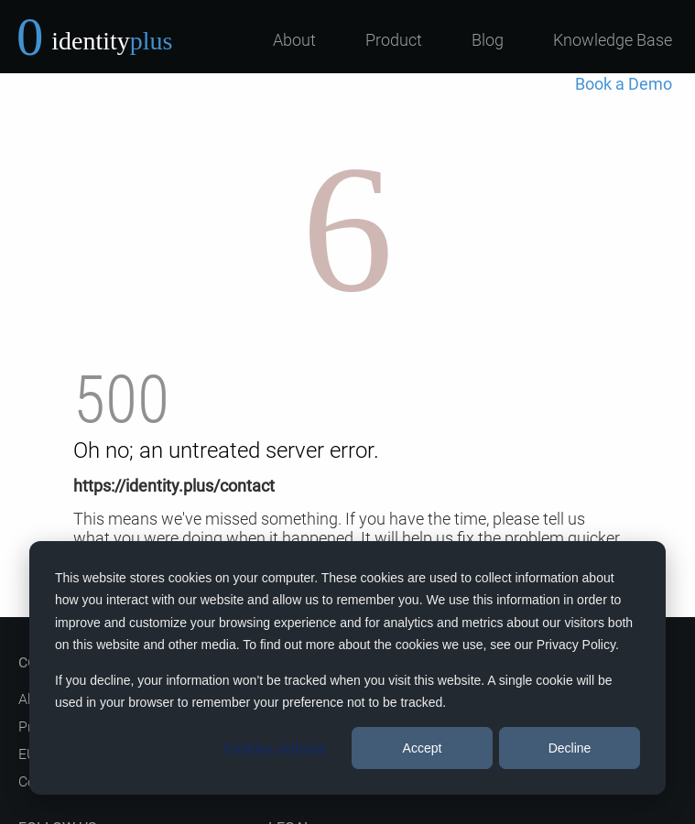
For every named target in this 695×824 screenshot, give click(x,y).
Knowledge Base (612, 39)
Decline (570, 748)
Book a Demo (623, 83)
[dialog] (347, 668)
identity (111, 41)
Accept (422, 748)
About (294, 39)
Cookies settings (274, 748)
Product (393, 39)
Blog (488, 39)
